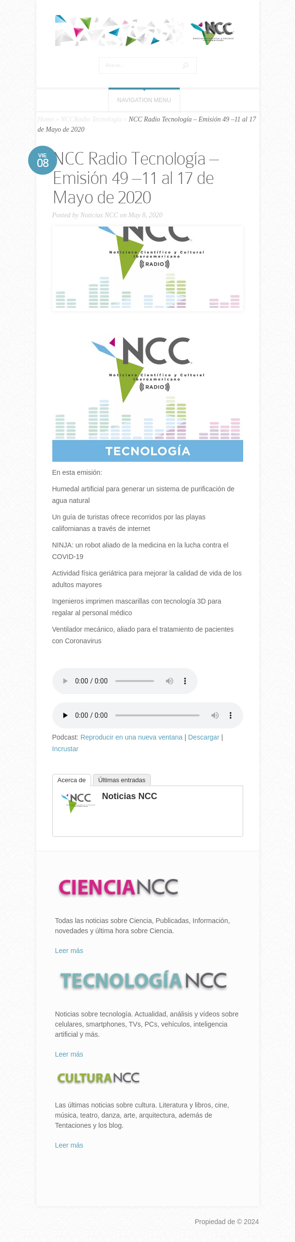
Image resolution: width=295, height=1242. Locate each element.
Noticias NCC (99, 215)
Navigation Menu (144, 100)
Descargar (203, 737)
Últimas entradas (122, 780)
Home (46, 119)
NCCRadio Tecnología (91, 119)
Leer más (69, 950)
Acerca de (72, 780)
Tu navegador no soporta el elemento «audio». (125, 681)
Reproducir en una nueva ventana (131, 737)
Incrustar (65, 749)
